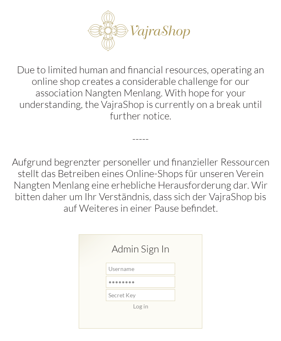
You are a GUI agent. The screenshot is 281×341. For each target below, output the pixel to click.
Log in (140, 306)
